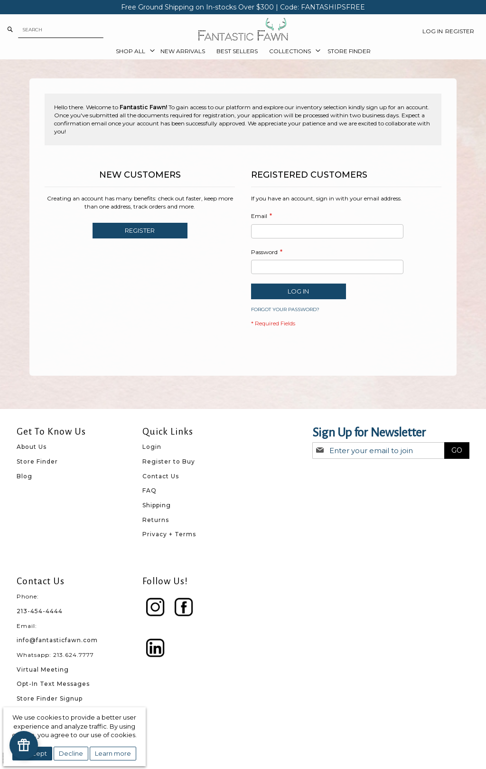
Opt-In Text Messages (53, 683)
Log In (432, 31)
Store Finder (37, 461)
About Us (32, 446)
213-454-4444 (40, 611)
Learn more (113, 753)
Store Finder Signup (50, 698)
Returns (155, 519)
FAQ (149, 490)
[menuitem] (132, 51)
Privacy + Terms (169, 534)
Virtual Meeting (43, 669)
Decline (71, 753)
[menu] (243, 51)
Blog (24, 476)
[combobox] (60, 29)
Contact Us (160, 476)
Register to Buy (168, 461)
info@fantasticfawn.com (57, 640)
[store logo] (243, 30)
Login (151, 446)
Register (459, 31)
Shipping (156, 505)
